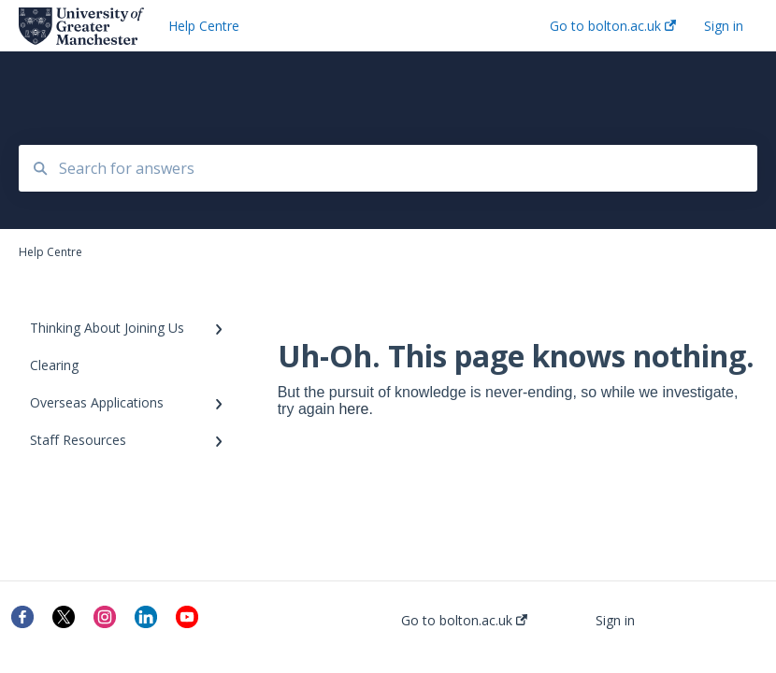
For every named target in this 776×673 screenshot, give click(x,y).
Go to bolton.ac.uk (464, 620)
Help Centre (203, 26)
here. (355, 409)
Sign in (615, 620)
